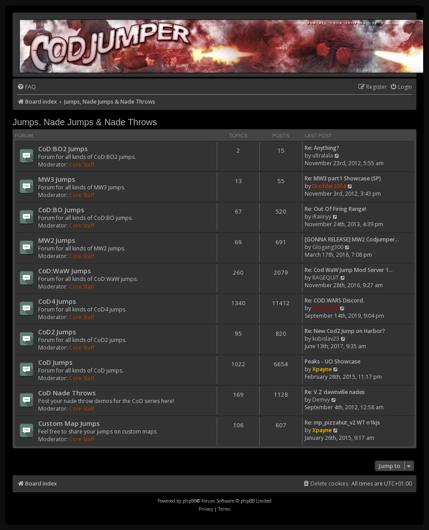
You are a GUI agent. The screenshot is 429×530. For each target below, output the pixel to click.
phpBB (190, 501)
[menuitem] (26, 87)
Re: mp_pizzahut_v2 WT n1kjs (342, 422)
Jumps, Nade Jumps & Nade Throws (85, 122)
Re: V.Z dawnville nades (335, 392)
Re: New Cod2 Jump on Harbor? (345, 331)
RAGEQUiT (325, 277)
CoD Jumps (55, 362)
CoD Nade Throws (67, 392)
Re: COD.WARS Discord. (334, 300)
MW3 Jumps (56, 179)
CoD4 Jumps (57, 301)
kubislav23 (325, 338)
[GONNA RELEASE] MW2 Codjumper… (352, 239)
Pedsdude (325, 308)
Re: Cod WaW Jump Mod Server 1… (349, 270)
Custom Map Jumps (69, 423)
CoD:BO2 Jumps (63, 148)
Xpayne (322, 369)
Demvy (321, 399)
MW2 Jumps (56, 240)
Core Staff (81, 164)
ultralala (322, 155)
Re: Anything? (322, 148)
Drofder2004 (329, 186)
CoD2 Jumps (57, 331)
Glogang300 (327, 247)
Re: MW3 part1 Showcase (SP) (343, 178)
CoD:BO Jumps (61, 209)
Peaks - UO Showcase (332, 361)
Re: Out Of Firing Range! (335, 209)
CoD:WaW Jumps (64, 270)
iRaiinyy (321, 216)
